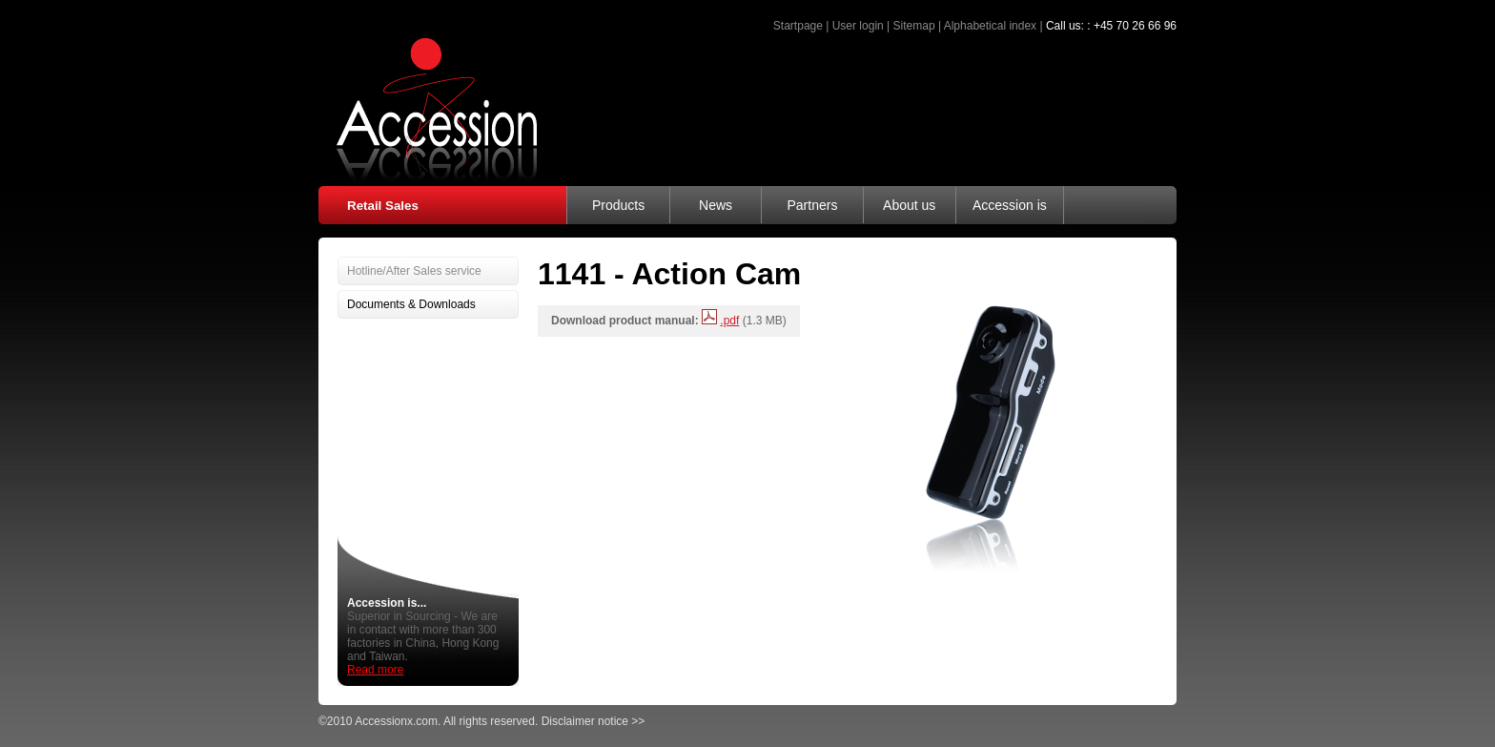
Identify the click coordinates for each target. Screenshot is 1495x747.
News (715, 205)
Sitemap (914, 25)
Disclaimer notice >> (593, 721)
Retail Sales (383, 205)
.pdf (729, 320)
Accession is (1010, 205)
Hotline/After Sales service (414, 271)
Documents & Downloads (411, 304)
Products (618, 205)
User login (858, 25)
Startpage (798, 25)
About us (909, 205)
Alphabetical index (990, 25)
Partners (812, 205)
